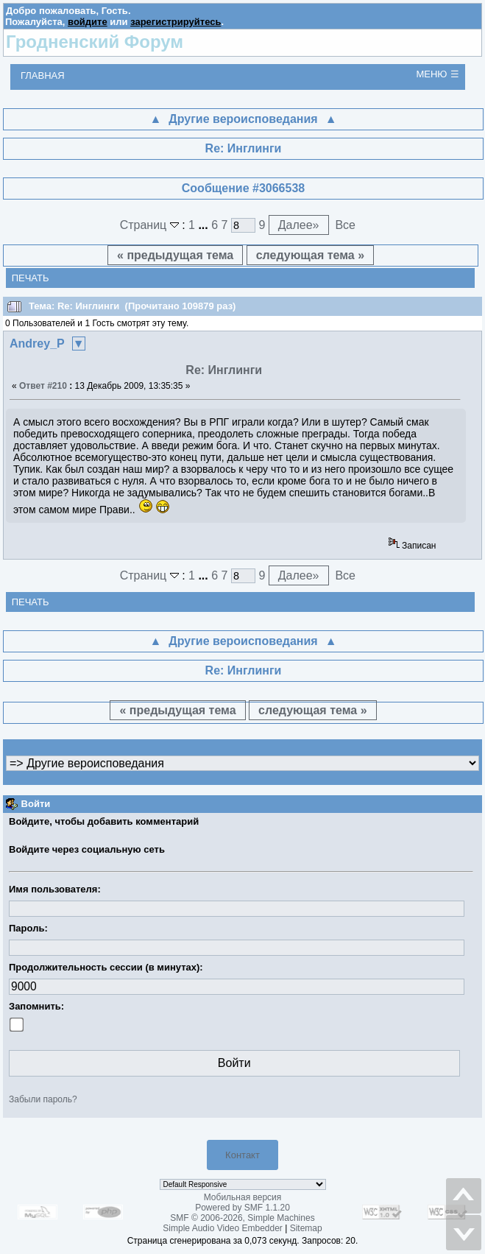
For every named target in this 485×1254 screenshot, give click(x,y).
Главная (43, 75)
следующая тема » (310, 255)
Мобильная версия (243, 1197)
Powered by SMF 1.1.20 (242, 1207)
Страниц (151, 225)
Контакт (242, 1154)
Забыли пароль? (43, 1099)
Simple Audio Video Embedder (223, 1228)
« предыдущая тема (175, 255)
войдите (87, 21)
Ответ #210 (43, 386)
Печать (30, 277)
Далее (298, 225)
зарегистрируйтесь (175, 21)
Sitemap (306, 1228)
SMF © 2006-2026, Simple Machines (242, 1218)
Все (345, 225)
